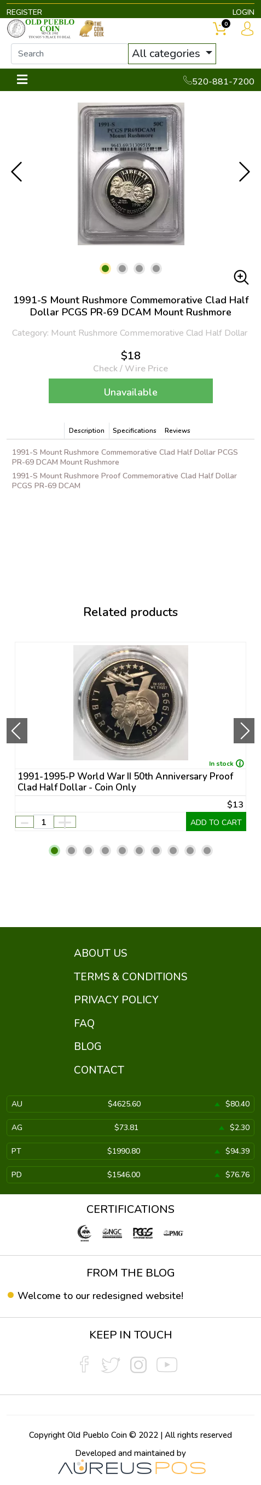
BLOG (88, 1047)
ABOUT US (100, 953)
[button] (105, 268)
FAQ (84, 1024)
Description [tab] (87, 430)
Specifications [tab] (134, 430)
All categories (167, 53)
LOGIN (243, 12)
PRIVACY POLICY (116, 1000)
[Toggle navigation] (22, 80)
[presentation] (17, 730)
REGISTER (24, 12)
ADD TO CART (216, 822)
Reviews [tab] (177, 430)
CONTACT (99, 1070)
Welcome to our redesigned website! (100, 1295)
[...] (70, 53)
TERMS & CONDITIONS (130, 977)
